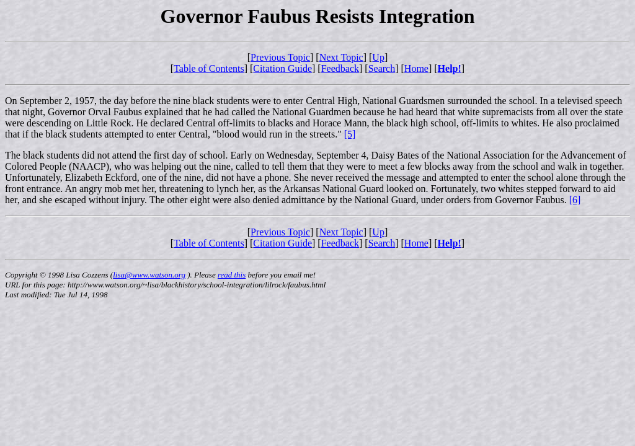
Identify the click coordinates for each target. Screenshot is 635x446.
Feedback (340, 68)
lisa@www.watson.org (149, 274)
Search (382, 68)
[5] (350, 134)
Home (416, 68)
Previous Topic (280, 57)
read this (232, 274)
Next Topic (341, 57)
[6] (575, 200)
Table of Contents (209, 68)
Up (378, 57)
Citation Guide (282, 68)
